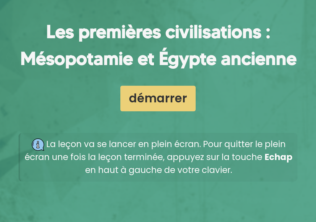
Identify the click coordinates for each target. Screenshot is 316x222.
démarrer (158, 98)
